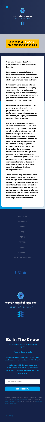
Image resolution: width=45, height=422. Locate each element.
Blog (22, 227)
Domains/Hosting (22, 258)
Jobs (22, 247)
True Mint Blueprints (13, 401)
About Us (22, 216)
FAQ (22, 232)
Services (22, 222)
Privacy (22, 242)
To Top (9, 416)
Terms (22, 237)
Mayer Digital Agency (19, 399)
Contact (22, 252)
